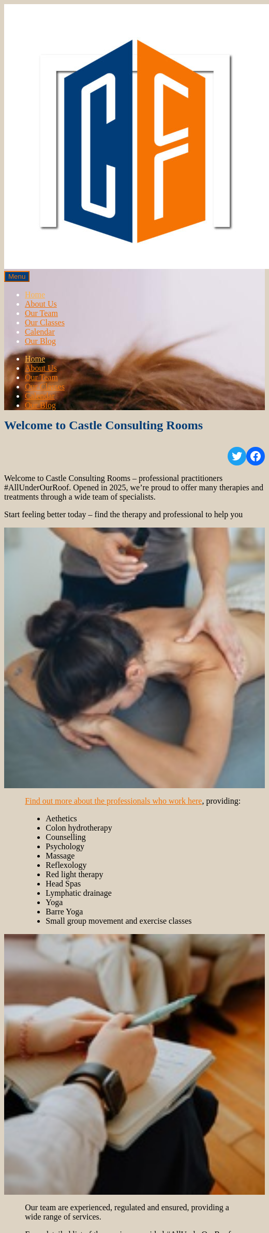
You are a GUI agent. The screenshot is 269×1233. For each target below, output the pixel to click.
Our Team (41, 313)
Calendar (40, 331)
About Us (41, 303)
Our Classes (45, 322)
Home (35, 294)
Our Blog (40, 341)
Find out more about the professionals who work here (113, 800)
